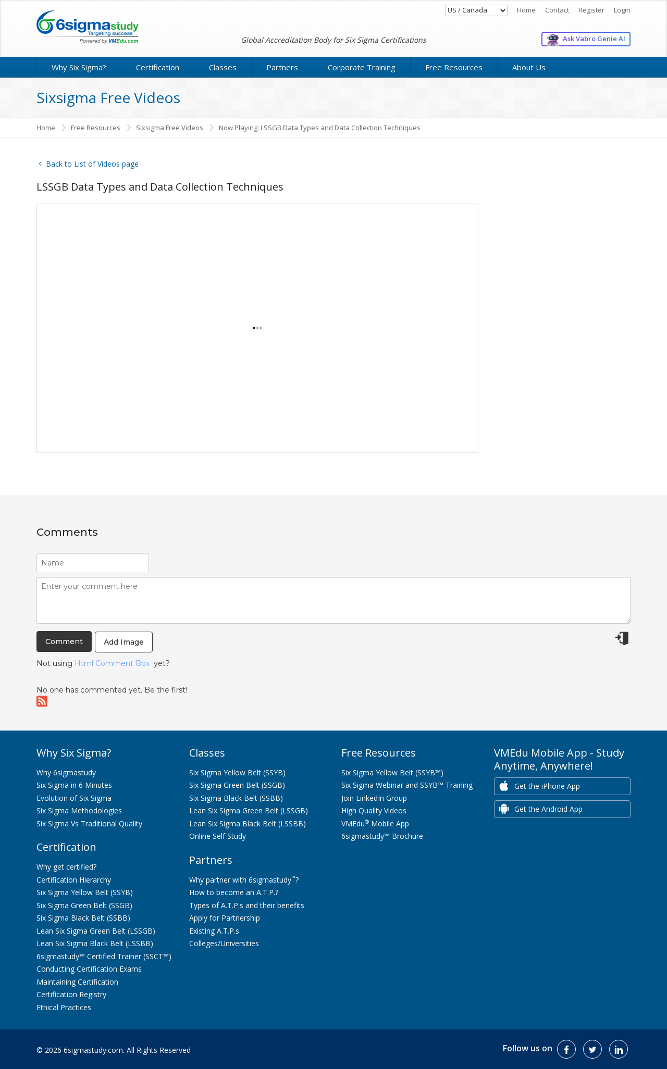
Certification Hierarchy (73, 880)
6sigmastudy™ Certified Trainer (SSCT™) (103, 956)
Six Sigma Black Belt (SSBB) (83, 918)
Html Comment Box (112, 663)
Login (622, 10)
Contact (557, 10)
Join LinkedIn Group (374, 798)
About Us (529, 67)
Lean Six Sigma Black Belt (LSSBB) (94, 943)
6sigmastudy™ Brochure (382, 836)
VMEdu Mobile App (375, 823)
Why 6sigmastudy (66, 772)
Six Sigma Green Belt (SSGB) (84, 905)
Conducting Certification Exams (89, 969)
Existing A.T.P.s (214, 931)
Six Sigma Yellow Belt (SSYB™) (392, 772)
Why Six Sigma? (79, 67)
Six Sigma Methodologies (79, 810)
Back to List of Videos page (87, 164)
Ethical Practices (63, 1007)
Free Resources (454, 67)
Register (591, 10)
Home (526, 10)
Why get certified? (66, 867)
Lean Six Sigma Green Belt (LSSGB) (95, 931)
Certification (157, 67)
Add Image (124, 642)
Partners (282, 67)
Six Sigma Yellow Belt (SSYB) (84, 892)
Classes (223, 67)
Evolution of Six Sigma (74, 798)
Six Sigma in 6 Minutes (74, 785)
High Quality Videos (373, 810)
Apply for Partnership (224, 918)
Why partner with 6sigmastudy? (244, 880)
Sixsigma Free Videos (169, 127)
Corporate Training (362, 67)
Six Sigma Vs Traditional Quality (89, 823)
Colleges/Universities (224, 943)
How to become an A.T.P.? (233, 892)
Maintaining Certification (77, 982)
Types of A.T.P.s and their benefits (246, 905)
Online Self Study (217, 836)
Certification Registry (71, 994)
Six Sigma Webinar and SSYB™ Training (407, 785)
